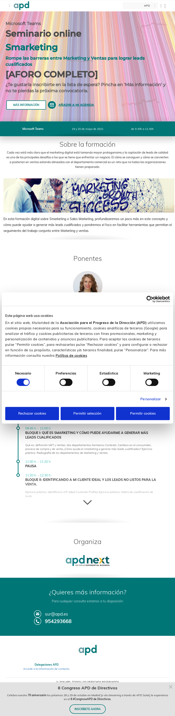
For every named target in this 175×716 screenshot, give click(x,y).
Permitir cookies (143, 413)
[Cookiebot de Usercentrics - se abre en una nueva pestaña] (150, 299)
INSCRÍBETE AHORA (88, 709)
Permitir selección (87, 413)
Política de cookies (71, 355)
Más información (26, 105)
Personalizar (150, 399)
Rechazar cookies (32, 413)
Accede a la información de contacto (46, 668)
